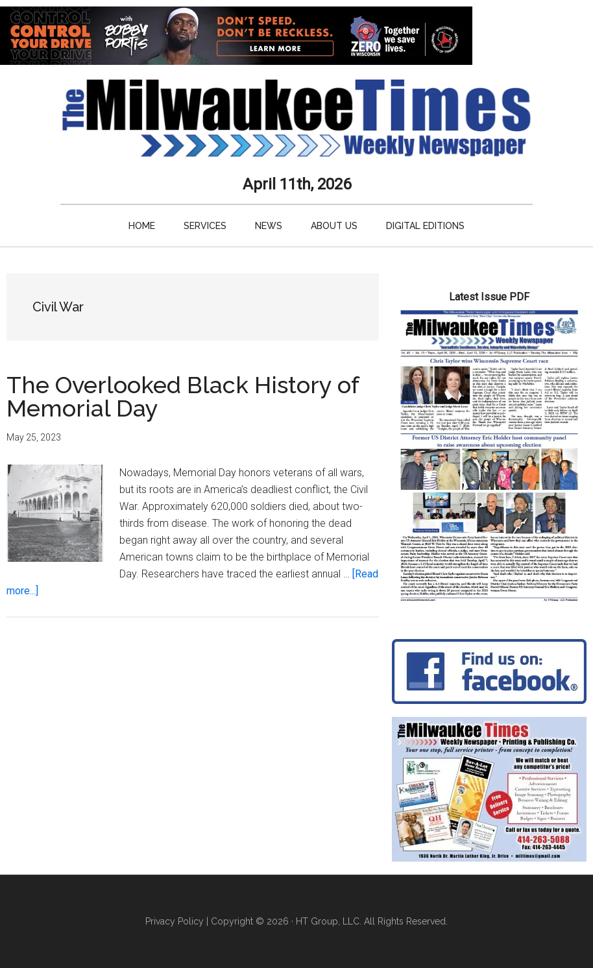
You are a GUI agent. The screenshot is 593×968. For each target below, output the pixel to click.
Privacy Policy (174, 921)
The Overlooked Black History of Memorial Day (182, 396)
